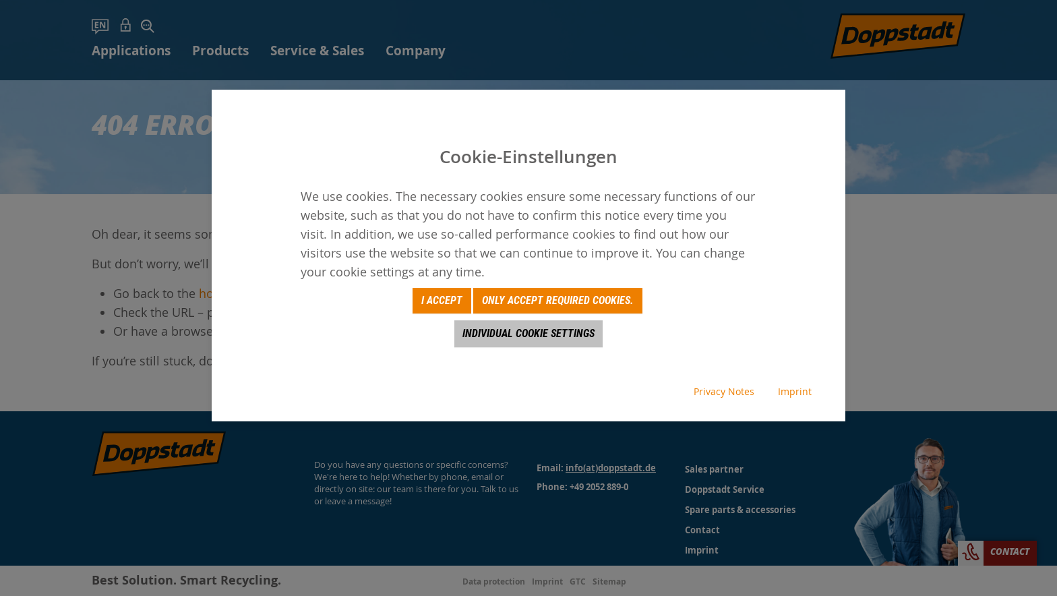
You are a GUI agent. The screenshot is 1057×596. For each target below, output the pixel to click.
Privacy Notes (724, 391)
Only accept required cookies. (558, 300)
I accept (441, 300)
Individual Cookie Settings (528, 333)
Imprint (795, 391)
